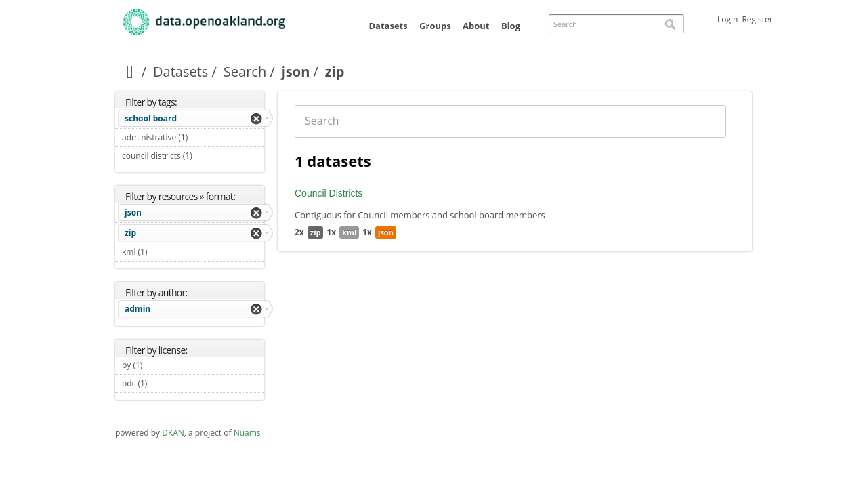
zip (130, 233)
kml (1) (163, 252)
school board (151, 118)
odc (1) (163, 383)
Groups (435, 26)
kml (349, 232)
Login (727, 19)
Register (757, 19)
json (296, 71)
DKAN (173, 433)
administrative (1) (193, 138)
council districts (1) (193, 157)
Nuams (247, 433)
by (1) (158, 365)
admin (137, 308)
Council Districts (328, 193)
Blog (510, 26)
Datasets (387, 26)
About (476, 26)
